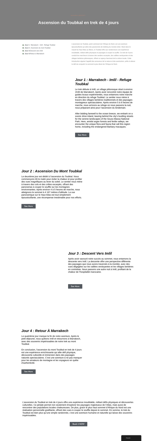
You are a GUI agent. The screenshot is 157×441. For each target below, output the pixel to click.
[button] (82, 135)
